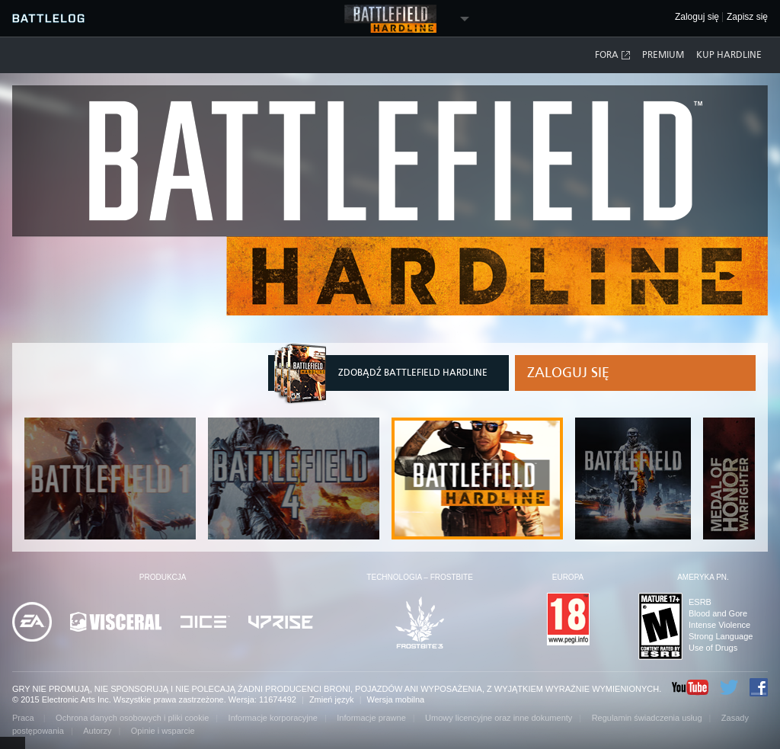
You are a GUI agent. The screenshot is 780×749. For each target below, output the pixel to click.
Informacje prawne (371, 717)
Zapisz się (747, 17)
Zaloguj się (568, 372)
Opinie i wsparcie (163, 730)
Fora (613, 55)
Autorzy (97, 730)
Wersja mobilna (396, 699)
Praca (24, 717)
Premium (663, 55)
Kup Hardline (729, 55)
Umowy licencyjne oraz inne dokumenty (498, 717)
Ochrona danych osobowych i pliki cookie (132, 717)
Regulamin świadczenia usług (647, 717)
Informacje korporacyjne (273, 717)
